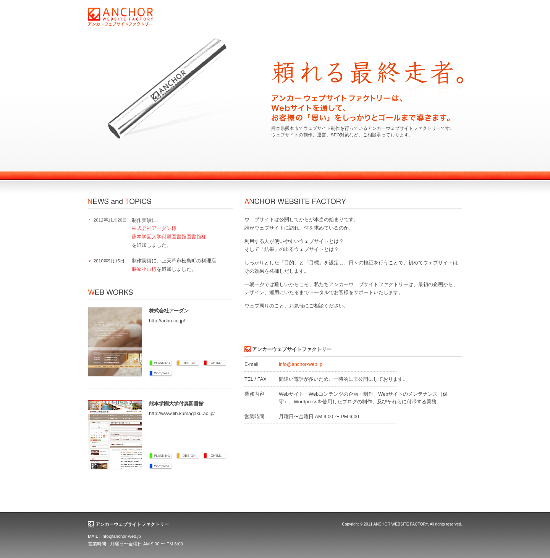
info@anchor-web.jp (300, 364)
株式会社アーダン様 (154, 228)
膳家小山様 (144, 269)
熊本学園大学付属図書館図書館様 (169, 236)
